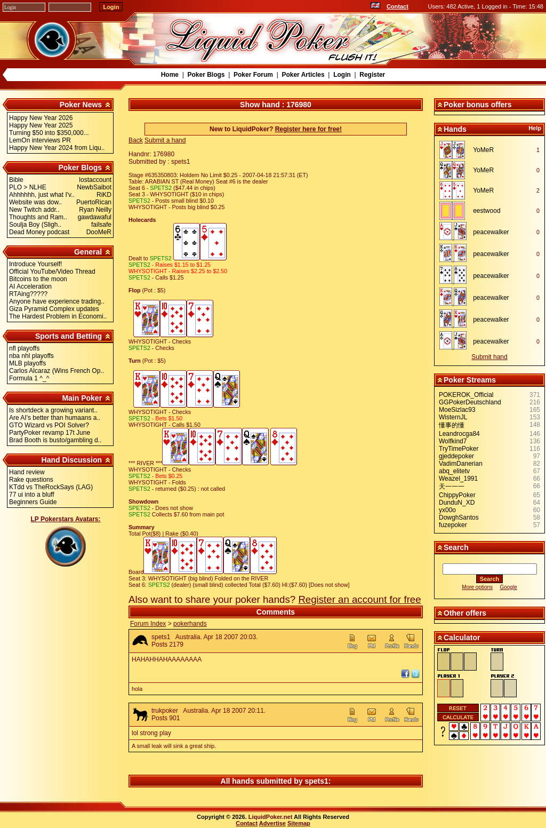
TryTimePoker (458, 448)
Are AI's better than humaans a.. (54, 417)
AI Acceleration (30, 286)
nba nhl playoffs (31, 356)
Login (342, 74)
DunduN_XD (457, 502)
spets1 (160, 637)
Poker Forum (253, 74)
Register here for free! (308, 129)
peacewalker (491, 232)
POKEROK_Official (466, 395)
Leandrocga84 (459, 433)
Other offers (465, 613)
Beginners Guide (33, 502)
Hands (455, 129)
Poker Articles (303, 74)
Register (372, 74)
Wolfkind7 (453, 441)
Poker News (81, 104)
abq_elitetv (454, 471)
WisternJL (453, 417)
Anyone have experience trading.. (57, 301)
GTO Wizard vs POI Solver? (49, 425)
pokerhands (190, 623)
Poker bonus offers (478, 104)
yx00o (447, 510)
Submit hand (489, 357)
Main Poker (82, 398)
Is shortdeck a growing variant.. (53, 410)
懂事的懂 (451, 425)
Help (534, 128)
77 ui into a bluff (31, 494)
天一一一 (451, 486)
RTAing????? (28, 294)
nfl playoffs (24, 348)
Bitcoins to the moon (38, 279)
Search (456, 547)
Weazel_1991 (458, 478)
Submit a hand (165, 140)
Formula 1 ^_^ (29, 378)
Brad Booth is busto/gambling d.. (55, 440)
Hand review (27, 472)
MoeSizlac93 (457, 409)
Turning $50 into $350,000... (49, 133)
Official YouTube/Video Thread (52, 271)
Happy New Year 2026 (41, 118)
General (88, 252)
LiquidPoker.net (270, 817)
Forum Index (148, 623)
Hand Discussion (72, 460)
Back (136, 140)
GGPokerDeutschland (470, 402)
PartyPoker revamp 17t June (49, 432)
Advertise (272, 823)
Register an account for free (359, 599)
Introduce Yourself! (35, 264)
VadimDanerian (461, 463)
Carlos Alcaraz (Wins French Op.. (56, 371)
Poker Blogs (205, 74)
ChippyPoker (457, 495)
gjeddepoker (456, 456)
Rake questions (31, 479)
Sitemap (298, 823)
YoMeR (483, 150)
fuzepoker (453, 525)
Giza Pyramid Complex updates (54, 309)
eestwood (486, 210)
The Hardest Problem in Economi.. (58, 316)
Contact (397, 6)
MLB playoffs (27, 363)
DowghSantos (459, 517)
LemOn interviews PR (40, 140)
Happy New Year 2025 (41, 125)
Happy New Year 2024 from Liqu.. (57, 148)
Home (170, 74)
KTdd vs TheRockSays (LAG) (51, 487)
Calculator (462, 637)
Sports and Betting (68, 336)
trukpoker (164, 710)
